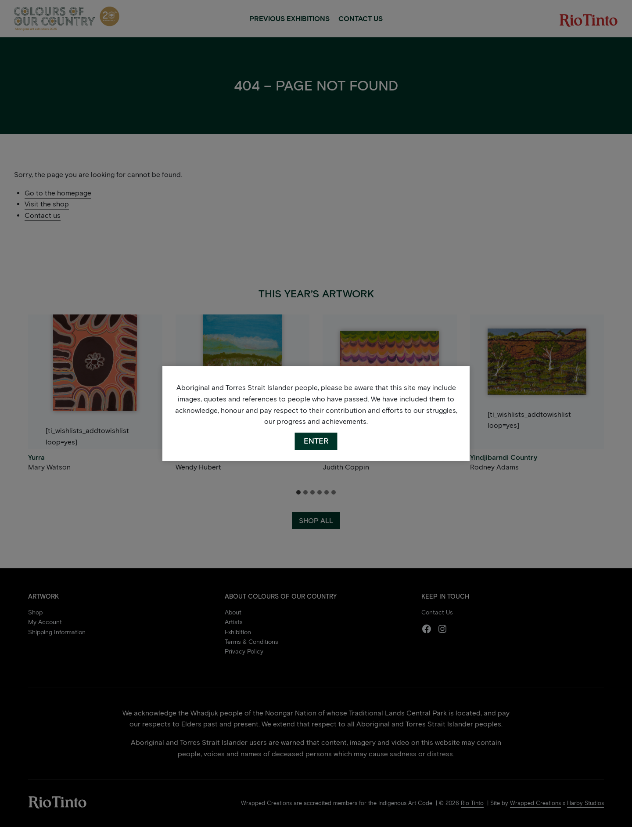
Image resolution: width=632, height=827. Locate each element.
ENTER (316, 441)
